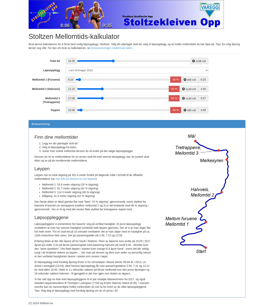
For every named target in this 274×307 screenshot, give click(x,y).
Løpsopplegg (51, 70)
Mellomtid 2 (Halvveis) (46, 88)
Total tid (55, 60)
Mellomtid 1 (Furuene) (46, 79)
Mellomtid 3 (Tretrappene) (51, 100)
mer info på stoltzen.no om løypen (76, 178)
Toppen (55, 110)
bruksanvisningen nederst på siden (111, 48)
